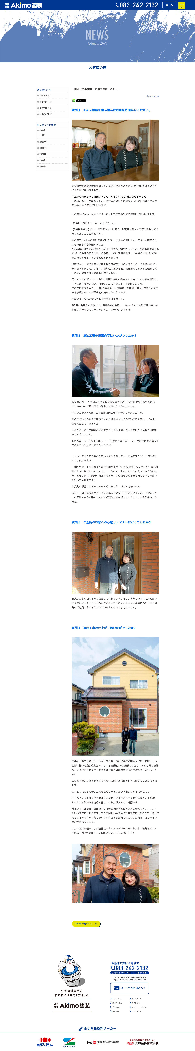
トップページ (117, 999)
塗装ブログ (44, 108)
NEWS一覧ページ (86, 923)
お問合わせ (136, 1003)
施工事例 (43, 101)
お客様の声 (44, 114)
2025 (42, 141)
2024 (42, 148)
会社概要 (115, 1011)
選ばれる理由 (117, 1003)
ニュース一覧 (137, 1011)
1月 (43, 135)
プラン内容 (116, 1007)
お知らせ (43, 95)
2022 (42, 160)
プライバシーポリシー (140, 1007)
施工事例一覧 (137, 999)
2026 (42, 130)
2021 (42, 166)
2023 (42, 154)
